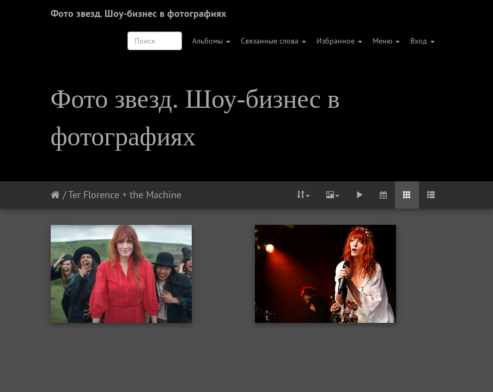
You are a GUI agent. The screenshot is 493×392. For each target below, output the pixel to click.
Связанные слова (273, 41)
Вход (422, 41)
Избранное (339, 41)
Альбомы (211, 41)
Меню (386, 41)
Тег (74, 194)
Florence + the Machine (132, 194)
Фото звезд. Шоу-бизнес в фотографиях (138, 13)
